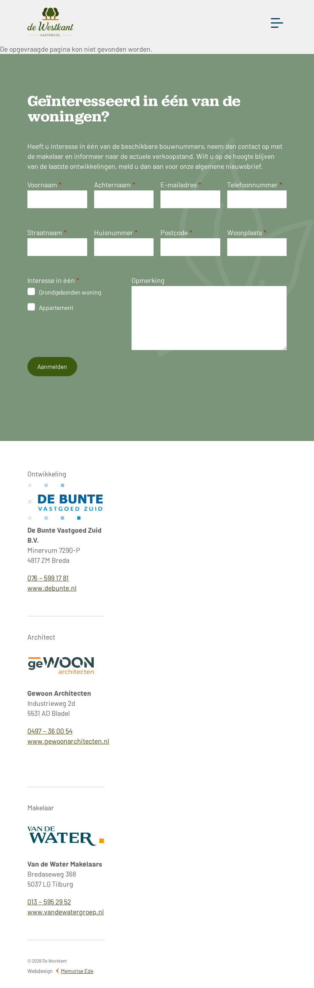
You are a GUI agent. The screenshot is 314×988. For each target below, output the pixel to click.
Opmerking (148, 280)
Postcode (174, 232)
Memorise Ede (77, 971)
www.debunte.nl (51, 587)
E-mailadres (178, 184)
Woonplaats (244, 232)
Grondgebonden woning (70, 292)
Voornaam (42, 184)
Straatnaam (44, 232)
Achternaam (112, 184)
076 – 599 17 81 (48, 577)
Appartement (56, 307)
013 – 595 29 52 (49, 901)
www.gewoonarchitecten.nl (68, 741)
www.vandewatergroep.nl (65, 911)
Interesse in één (51, 280)
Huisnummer (113, 232)
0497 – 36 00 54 (50, 731)
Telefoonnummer (252, 184)
